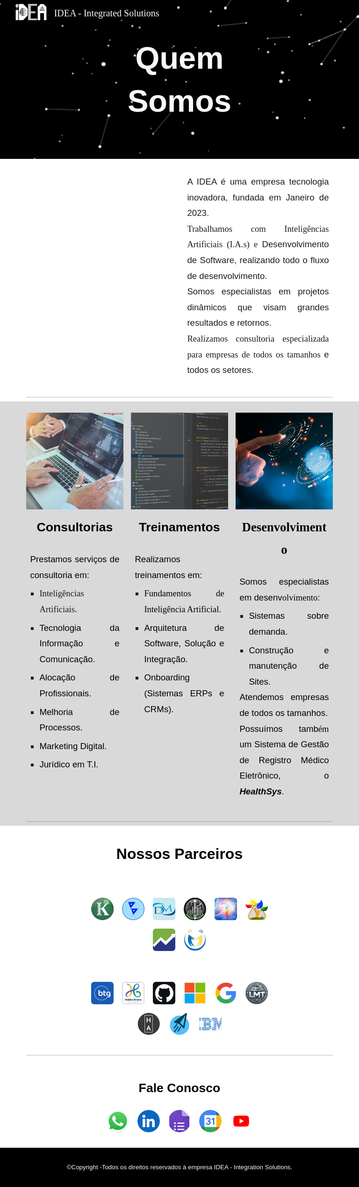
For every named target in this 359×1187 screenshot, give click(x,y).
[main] (179, 79)
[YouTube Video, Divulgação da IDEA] (100, 221)
